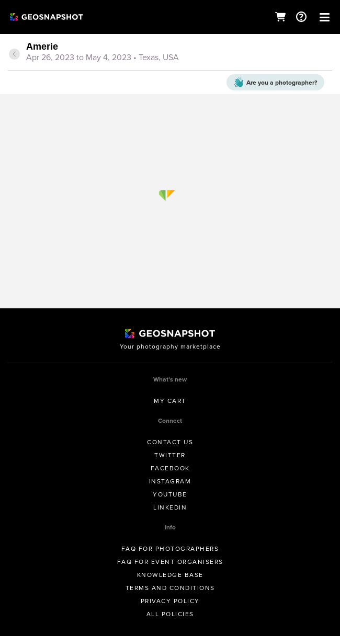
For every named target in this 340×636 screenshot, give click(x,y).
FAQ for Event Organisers (170, 561)
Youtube (170, 494)
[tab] (170, 53)
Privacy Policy (170, 601)
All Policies (170, 614)
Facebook (170, 468)
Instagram (170, 481)
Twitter (170, 455)
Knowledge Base (170, 575)
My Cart (170, 401)
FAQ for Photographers (170, 548)
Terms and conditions (170, 588)
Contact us (170, 442)
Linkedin (170, 507)
